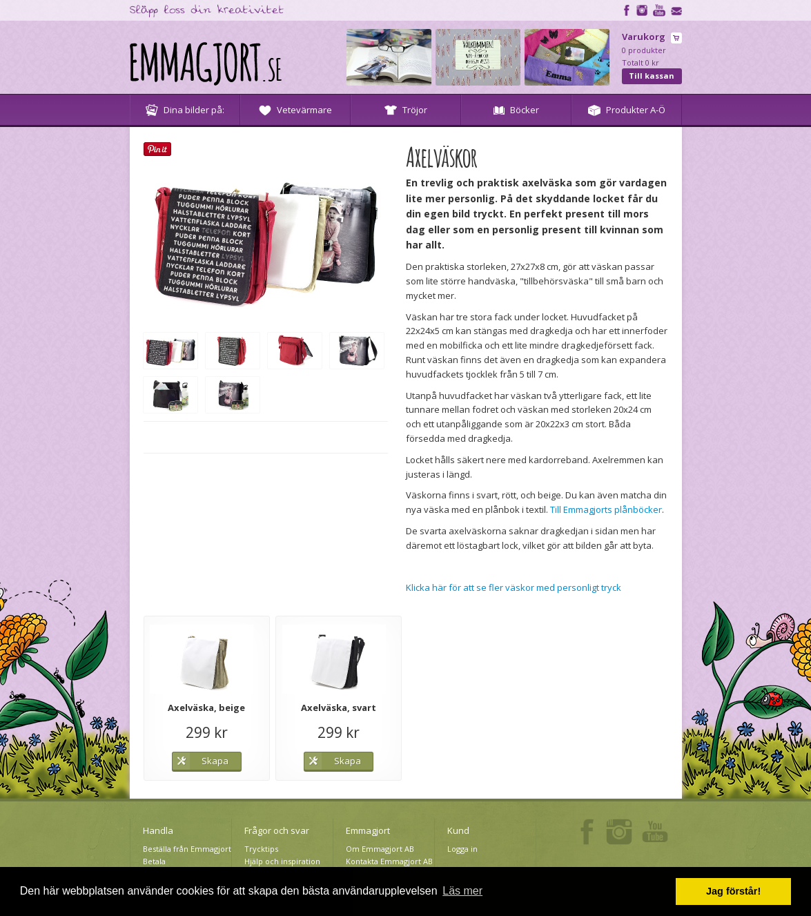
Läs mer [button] (462, 891)
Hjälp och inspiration (282, 861)
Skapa (215, 760)
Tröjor (405, 110)
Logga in (462, 849)
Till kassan (651, 75)
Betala (154, 861)
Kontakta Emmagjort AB (389, 861)
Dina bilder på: (185, 110)
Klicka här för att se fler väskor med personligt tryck (513, 587)
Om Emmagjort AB (380, 849)
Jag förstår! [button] (733, 891)
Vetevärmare (295, 110)
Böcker (516, 110)
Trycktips (261, 849)
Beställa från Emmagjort (187, 849)
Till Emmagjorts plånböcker (606, 509)
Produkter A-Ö (626, 110)
